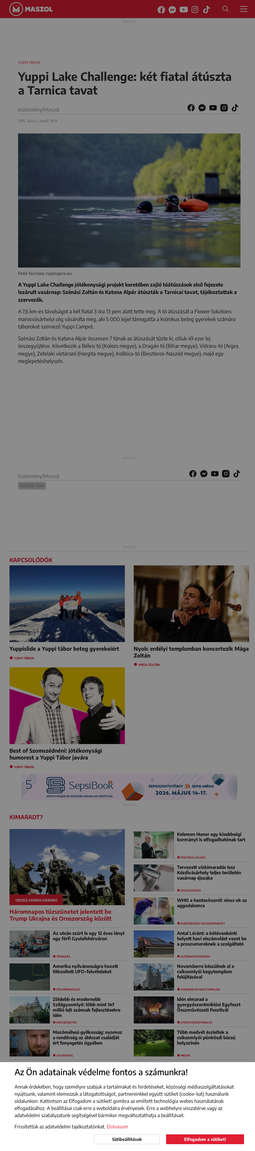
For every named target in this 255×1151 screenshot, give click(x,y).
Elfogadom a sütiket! (205, 1139)
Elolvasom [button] (117, 1127)
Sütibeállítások (127, 1139)
